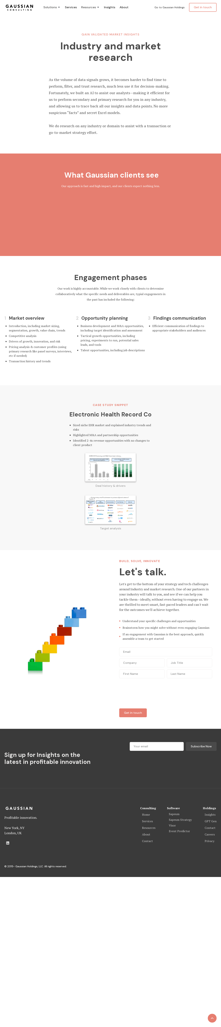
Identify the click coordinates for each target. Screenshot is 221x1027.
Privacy (209, 841)
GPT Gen (211, 821)
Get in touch (203, 7)
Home (146, 815)
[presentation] (147, 693)
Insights (109, 7)
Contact (147, 841)
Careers (210, 834)
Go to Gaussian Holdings (169, 7)
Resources (148, 828)
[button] (52, 7)
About (124, 7)
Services (71, 7)
